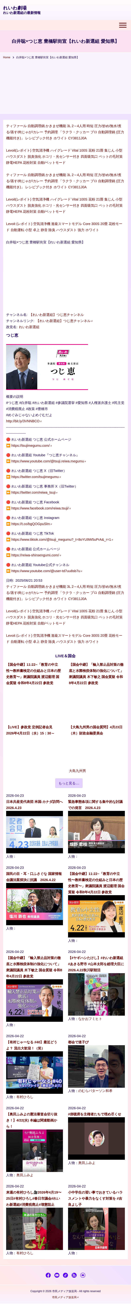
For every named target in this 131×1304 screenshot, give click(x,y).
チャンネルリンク (19, 321)
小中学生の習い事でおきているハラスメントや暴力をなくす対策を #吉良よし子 (95, 1198)
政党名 (11, 327)
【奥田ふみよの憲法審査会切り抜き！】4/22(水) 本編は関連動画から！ (31, 1120)
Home (6, 57)
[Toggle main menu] (65, 25)
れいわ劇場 (15, 8)
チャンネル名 (16, 315)
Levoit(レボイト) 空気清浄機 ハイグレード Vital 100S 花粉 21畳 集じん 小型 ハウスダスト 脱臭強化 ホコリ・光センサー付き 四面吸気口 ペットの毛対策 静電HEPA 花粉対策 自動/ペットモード (64, 156)
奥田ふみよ (24, 1175)
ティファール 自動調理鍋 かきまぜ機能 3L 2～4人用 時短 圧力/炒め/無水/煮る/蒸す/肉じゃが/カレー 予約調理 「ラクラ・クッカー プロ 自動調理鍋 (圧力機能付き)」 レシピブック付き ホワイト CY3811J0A (65, 132)
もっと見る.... (69, 783)
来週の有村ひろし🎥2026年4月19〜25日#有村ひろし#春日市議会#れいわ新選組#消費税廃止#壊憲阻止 (33, 1198)
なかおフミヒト (90, 1019)
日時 (9, 580)
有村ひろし (24, 1097)
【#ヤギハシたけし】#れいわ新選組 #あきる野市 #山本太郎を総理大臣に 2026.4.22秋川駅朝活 (96, 964)
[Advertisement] (65, 88)
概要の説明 (14, 396)
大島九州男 (77, 771)
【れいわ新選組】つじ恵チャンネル (56, 315)
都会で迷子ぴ (78, 1042)
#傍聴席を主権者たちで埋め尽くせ (94, 1114)
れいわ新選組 (29, 327)
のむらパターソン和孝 (95, 1091)
